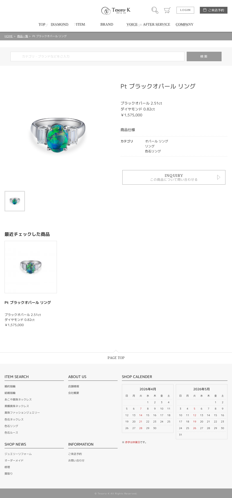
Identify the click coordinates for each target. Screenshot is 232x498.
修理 (7, 467)
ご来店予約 (216, 10)
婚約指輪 (10, 386)
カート (167, 10)
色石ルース (11, 433)
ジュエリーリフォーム (18, 454)
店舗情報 (73, 386)
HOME (9, 36)
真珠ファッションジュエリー (22, 413)
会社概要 (73, 393)
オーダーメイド (14, 460)
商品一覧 (22, 36)
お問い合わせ (76, 460)
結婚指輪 (10, 393)
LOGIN (185, 10)
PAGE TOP (116, 358)
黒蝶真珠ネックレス (17, 406)
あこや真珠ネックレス (18, 399)
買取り (9, 474)
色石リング (11, 426)
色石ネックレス (14, 419)
